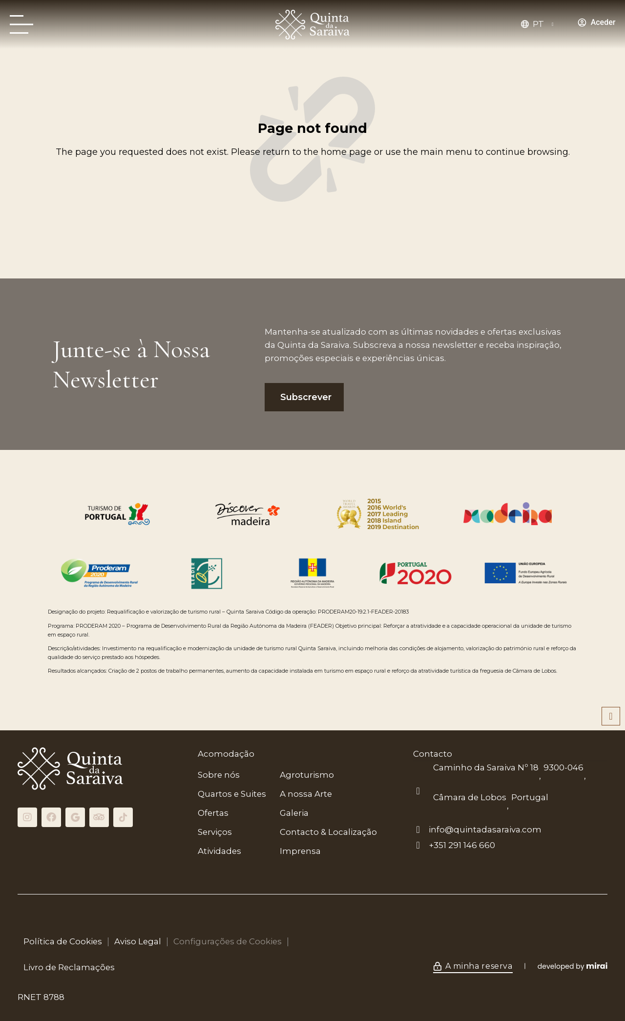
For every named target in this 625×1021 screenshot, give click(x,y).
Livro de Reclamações (69, 967)
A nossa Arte (306, 794)
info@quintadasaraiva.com (485, 829)
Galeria (294, 813)
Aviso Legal (137, 941)
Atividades (219, 851)
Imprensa (300, 851)
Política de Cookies (62, 941)
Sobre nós (219, 775)
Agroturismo (307, 775)
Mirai (596, 966)
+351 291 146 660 (462, 845)
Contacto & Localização (328, 832)
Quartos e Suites (232, 794)
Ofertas (213, 813)
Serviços (215, 832)
